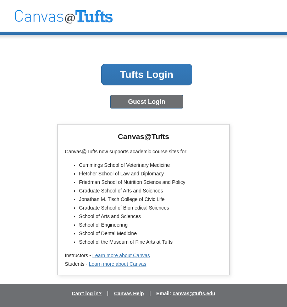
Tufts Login (146, 74)
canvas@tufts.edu (194, 293)
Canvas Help (129, 293)
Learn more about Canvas (121, 255)
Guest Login (146, 101)
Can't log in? (86, 293)
